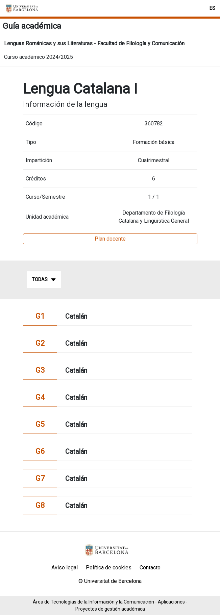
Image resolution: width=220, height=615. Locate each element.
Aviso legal (64, 567)
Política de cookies (108, 567)
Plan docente (110, 239)
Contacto (150, 567)
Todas (44, 280)
